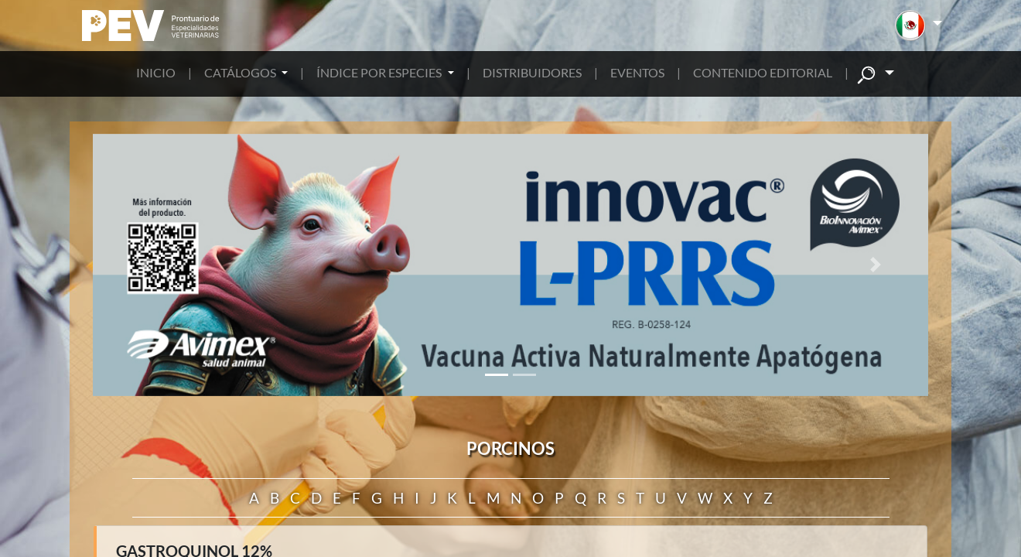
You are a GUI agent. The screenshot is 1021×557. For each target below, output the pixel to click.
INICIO (156, 72)
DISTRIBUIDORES (532, 72)
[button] (918, 25)
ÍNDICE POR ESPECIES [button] (380, 72)
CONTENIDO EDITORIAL (762, 72)
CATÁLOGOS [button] (241, 72)
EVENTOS (637, 72)
